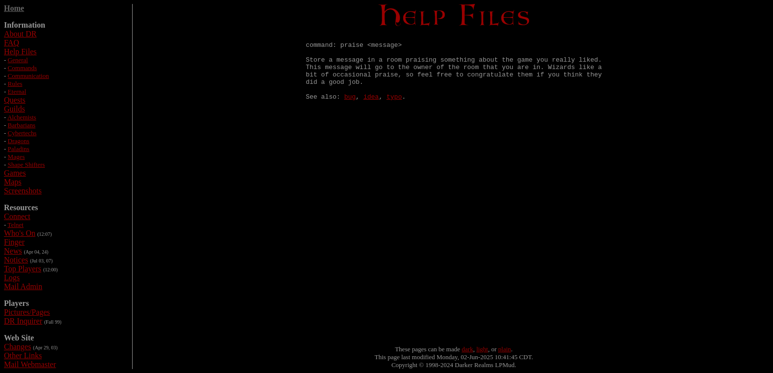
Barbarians (21, 125)
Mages (16, 156)
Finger (14, 242)
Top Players (22, 268)
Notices (16, 260)
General (18, 60)
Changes (17, 346)
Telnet (15, 224)
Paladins (19, 148)
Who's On (19, 233)
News (13, 251)
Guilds (14, 109)
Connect (17, 216)
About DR (20, 34)
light (482, 349)
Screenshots (22, 190)
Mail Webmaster (30, 364)
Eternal (17, 91)
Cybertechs (22, 133)
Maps (13, 182)
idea (371, 109)
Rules (15, 83)
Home (14, 8)
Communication (28, 75)
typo (394, 109)
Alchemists (21, 117)
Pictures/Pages (27, 312)
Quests (15, 100)
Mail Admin (23, 286)
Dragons (19, 141)
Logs (12, 277)
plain (504, 349)
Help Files (20, 51)
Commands (22, 68)
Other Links (23, 355)
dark (467, 349)
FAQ (11, 42)
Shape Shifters (26, 164)
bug (349, 109)
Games (15, 173)
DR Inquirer (23, 321)
